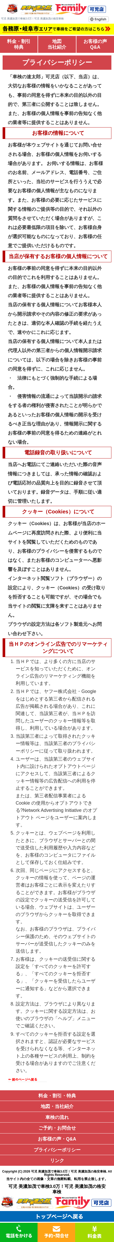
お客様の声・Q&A (57, 1139)
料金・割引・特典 (57, 1095)
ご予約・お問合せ (57, 1128)
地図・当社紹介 (57, 1106)
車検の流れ (57, 1117)
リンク (57, 1160)
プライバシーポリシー (57, 1149)
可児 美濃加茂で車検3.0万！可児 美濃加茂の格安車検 (68, 1171)
